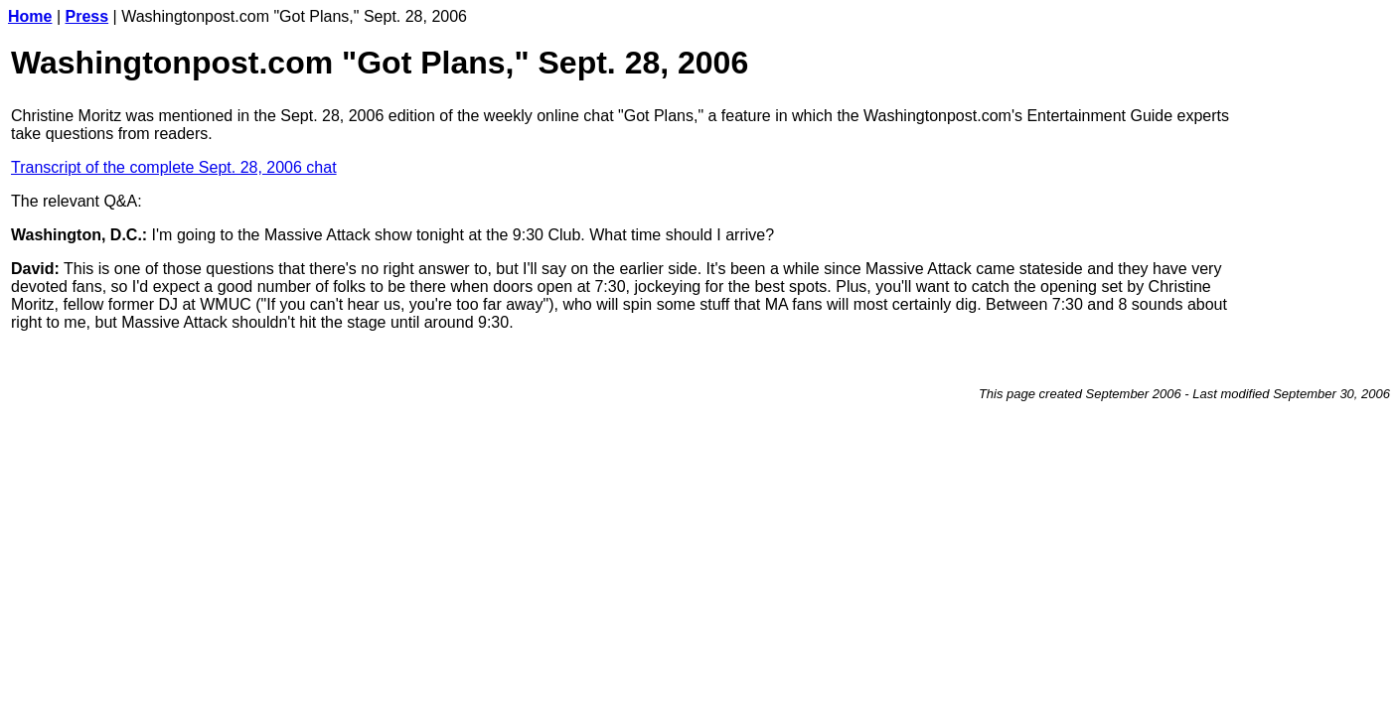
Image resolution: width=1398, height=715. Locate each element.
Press (87, 16)
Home (30, 16)
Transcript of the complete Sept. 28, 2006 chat (174, 167)
